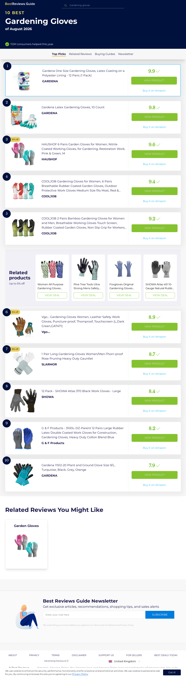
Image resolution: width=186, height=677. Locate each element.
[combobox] (93, 5)
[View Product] (93, 80)
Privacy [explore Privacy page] (34, 655)
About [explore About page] (12, 655)
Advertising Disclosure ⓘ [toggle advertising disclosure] (56, 661)
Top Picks (59, 54)
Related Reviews (80, 54)
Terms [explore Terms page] (56, 655)
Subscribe (160, 614)
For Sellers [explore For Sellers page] (134, 655)
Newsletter (125, 54)
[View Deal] (52, 278)
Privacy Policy (80, 674)
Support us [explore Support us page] (106, 655)
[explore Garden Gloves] (26, 544)
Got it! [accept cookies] (172, 672)
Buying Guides (105, 54)
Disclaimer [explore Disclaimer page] (79, 655)
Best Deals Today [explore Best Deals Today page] (166, 655)
